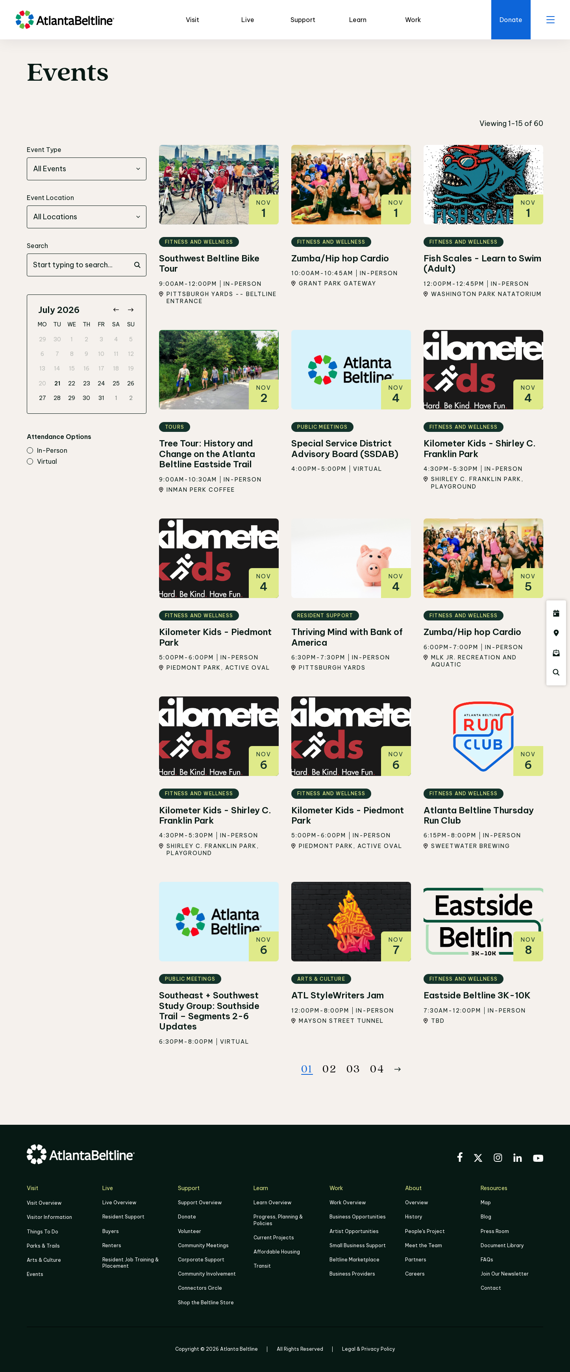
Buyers (110, 1231)
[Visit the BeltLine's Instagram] (498, 1159)
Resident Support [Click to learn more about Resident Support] (123, 1217)
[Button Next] (397, 1069)
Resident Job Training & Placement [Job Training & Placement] (130, 1263)
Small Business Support (357, 1245)
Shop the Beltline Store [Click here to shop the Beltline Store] (206, 1302)
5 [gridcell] (131, 339)
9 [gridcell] (86, 353)
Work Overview (347, 1202)
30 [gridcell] (57, 339)
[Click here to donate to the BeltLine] (511, 19)
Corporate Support (201, 1260)
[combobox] (86, 168)
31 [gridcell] (101, 398)
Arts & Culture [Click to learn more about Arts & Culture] (44, 1260)
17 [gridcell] (101, 368)
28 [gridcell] (57, 398)
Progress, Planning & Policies (278, 1220)
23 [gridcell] (86, 383)
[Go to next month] (130, 310)
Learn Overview (272, 1202)
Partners (415, 1260)
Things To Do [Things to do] (42, 1232)
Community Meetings (203, 1245)
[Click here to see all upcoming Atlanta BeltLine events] (556, 613)
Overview (416, 1202)
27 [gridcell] (42, 398)
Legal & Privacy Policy (368, 1349)
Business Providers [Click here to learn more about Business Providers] (352, 1274)
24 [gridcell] (101, 383)
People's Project (425, 1231)
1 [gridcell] (71, 339)
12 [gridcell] (131, 353)
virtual (42, 461)
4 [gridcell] (116, 339)
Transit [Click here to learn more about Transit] (262, 1266)
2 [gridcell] (86, 339)
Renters (111, 1245)
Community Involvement (207, 1274)
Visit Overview (44, 1203)
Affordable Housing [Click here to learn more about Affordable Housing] (277, 1252)
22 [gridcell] (71, 383)
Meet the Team (423, 1245)
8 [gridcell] (72, 353)
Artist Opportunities (354, 1231)
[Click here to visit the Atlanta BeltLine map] (556, 633)
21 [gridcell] (57, 383)
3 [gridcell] (101, 339)
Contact (491, 1288)
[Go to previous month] (116, 310)
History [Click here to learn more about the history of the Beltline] (413, 1217)
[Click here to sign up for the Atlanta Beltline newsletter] (556, 653)
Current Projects (274, 1238)
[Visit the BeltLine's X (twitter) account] (478, 1159)
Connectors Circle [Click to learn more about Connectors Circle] (200, 1288)
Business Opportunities (357, 1217)
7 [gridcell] (57, 353)
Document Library (502, 1245)
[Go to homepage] (65, 20)
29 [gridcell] (42, 339)
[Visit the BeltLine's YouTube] (538, 1159)
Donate (187, 1217)
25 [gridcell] (116, 383)
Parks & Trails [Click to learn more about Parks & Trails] (43, 1246)
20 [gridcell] (42, 383)
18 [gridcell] (116, 368)
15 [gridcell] (72, 368)
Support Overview (200, 1202)
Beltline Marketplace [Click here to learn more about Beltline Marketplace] (354, 1260)
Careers (415, 1274)
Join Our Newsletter (505, 1274)
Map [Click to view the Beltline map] (486, 1202)
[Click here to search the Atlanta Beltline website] (556, 672)
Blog (486, 1217)
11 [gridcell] (116, 353)
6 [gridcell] (42, 353)
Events (35, 1274)
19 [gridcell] (131, 368)
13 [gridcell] (42, 368)
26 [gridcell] (130, 383)
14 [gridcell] (57, 368)
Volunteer (189, 1231)
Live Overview (119, 1202)
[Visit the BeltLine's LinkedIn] (517, 1159)
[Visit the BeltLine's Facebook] (460, 1158)
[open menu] (550, 19)
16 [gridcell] (86, 368)
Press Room (495, 1231)
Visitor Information (49, 1217)
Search (37, 246)
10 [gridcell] (101, 353)
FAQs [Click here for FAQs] (487, 1260)
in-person (47, 450)
